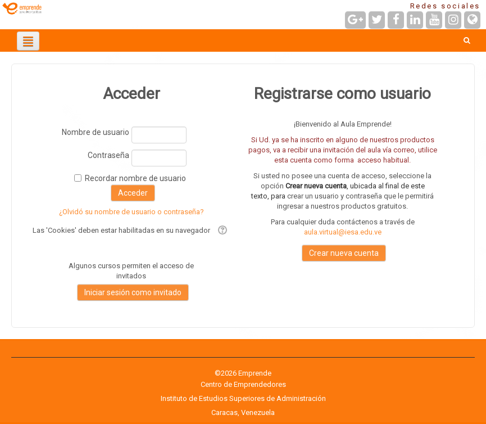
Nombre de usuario (95, 132)
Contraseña (108, 155)
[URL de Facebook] (396, 20)
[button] (466, 40)
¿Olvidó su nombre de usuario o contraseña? (131, 212)
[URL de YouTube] (434, 20)
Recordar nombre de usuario (135, 178)
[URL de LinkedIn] (415, 20)
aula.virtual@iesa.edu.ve (342, 232)
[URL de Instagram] (453, 20)
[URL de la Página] (472, 20)
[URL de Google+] (355, 20)
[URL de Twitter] (377, 20)
